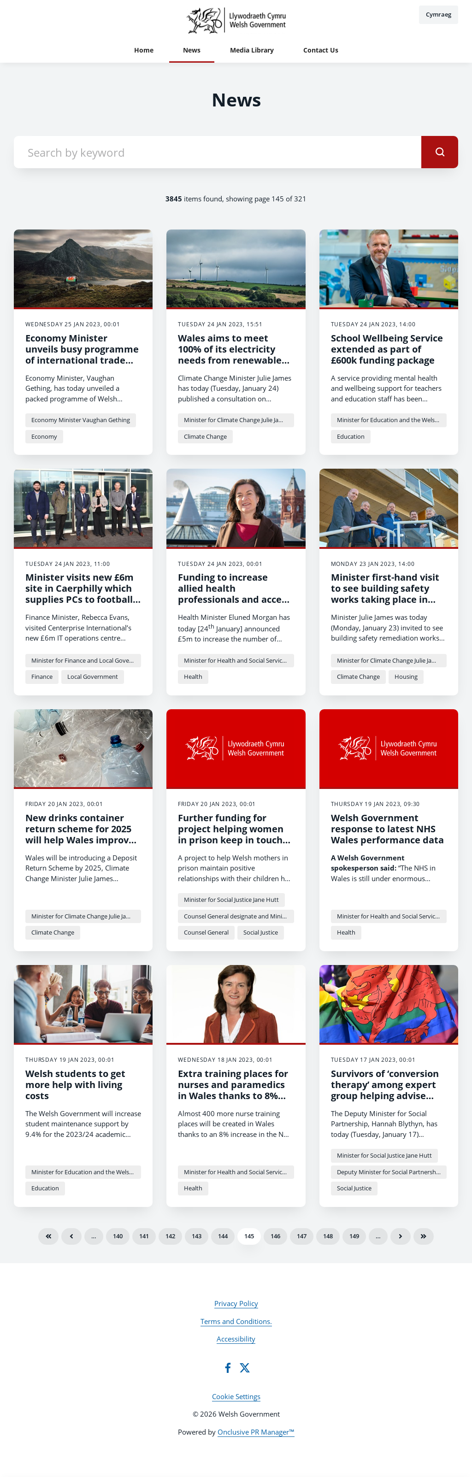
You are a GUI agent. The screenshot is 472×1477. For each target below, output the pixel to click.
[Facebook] (228, 1368)
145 (249, 1236)
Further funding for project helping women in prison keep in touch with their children (230, 834)
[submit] (439, 152)
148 (328, 1236)
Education (351, 436)
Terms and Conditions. (236, 1321)
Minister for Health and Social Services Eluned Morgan (239, 660)
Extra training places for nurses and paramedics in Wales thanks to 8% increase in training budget (233, 1095)
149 (354, 1236)
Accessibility (236, 1338)
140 (118, 1236)
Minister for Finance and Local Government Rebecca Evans (86, 660)
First (48, 1236)
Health (193, 676)
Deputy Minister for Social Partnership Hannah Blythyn (392, 1172)
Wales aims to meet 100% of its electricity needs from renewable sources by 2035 (230, 354)
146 (275, 1236)
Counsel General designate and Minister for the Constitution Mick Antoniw (239, 916)
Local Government (92, 676)
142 (170, 1236)
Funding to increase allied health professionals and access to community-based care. (234, 599)
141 (144, 1236)
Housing (406, 676)
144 (223, 1236)
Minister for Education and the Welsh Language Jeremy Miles (392, 420)
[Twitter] (245, 1368)
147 (302, 1236)
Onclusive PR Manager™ (256, 1431)
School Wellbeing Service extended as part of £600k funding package (387, 349)
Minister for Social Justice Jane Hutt (231, 899)
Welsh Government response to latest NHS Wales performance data (387, 829)
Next (400, 1236)
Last (423, 1236)
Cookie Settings (236, 1396)
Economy (44, 436)
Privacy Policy (236, 1303)
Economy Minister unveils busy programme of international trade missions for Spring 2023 (82, 354)
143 (196, 1236)
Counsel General (206, 932)
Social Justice (260, 932)
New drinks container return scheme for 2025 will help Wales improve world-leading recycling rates (79, 840)
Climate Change (205, 436)
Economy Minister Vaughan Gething (80, 420)
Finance (42, 676)
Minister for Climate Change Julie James (237, 420)
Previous (71, 1236)
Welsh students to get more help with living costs (75, 1084)
